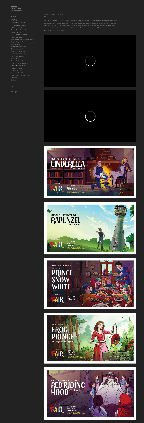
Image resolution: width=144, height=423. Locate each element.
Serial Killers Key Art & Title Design (22, 39)
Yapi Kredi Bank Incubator (20, 75)
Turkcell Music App (17, 70)
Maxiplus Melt (15, 44)
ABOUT (14, 17)
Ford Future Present (18, 23)
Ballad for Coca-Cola (18, 51)
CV (12, 86)
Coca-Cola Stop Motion (19, 35)
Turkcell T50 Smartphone (19, 63)
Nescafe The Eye (16, 27)
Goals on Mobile (16, 32)
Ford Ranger (15, 58)
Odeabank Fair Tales (18, 66)
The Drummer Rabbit (18, 25)
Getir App (14, 80)
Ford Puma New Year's (19, 54)
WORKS (14, 20)
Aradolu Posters (16, 68)
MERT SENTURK (16, 7)
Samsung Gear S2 (17, 73)
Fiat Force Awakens (18, 56)
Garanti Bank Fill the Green (20, 30)
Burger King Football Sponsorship (22, 42)
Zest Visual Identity (17, 49)
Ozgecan (14, 77)
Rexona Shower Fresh (18, 46)
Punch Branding (16, 37)
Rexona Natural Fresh (18, 61)
